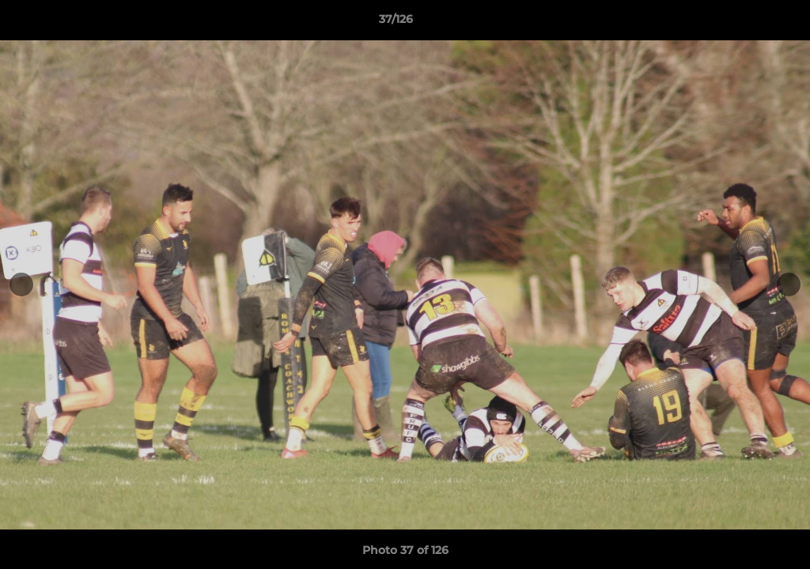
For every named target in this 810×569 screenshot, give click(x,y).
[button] (743, 23)
